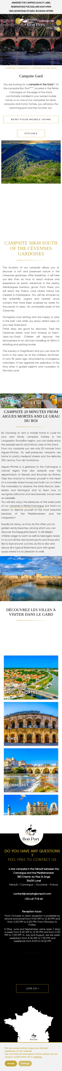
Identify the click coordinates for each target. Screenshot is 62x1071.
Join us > (32, 988)
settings (37, 1057)
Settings (25, 1063)
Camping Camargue (17, 68)
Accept (10, 1063)
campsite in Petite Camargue (26, 505)
